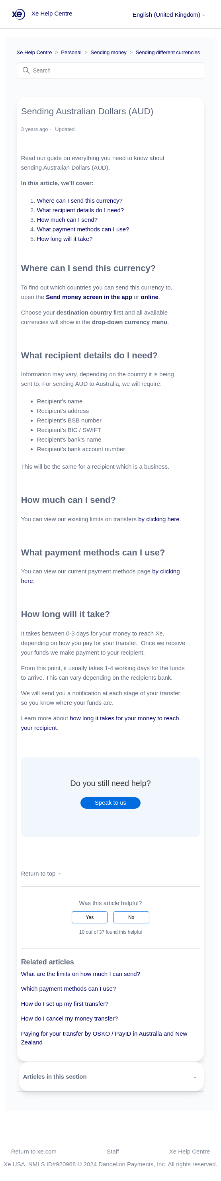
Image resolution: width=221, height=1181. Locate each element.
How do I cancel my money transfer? (69, 1018)
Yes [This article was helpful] (90, 917)
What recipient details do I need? (81, 210)
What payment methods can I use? (84, 229)
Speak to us (110, 802)
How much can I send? (67, 219)
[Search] (111, 70)
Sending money (109, 52)
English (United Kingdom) (169, 14)
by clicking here (158, 519)
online (149, 296)
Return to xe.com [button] (34, 1151)
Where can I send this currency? (80, 200)
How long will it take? (65, 238)
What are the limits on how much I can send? (80, 973)
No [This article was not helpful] (131, 917)
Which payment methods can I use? (68, 988)
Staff (113, 1151)
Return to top (41, 873)
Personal (71, 52)
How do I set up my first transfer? (65, 1003)
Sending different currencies (168, 52)
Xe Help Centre (34, 52)
